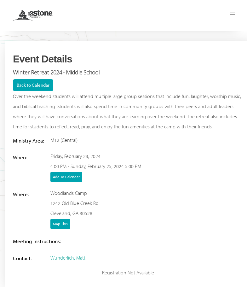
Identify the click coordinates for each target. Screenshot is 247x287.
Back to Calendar (33, 85)
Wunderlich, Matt (67, 258)
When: (20, 157)
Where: (21, 194)
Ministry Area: (28, 140)
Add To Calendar (66, 176)
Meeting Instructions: (37, 241)
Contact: (22, 258)
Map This (60, 223)
